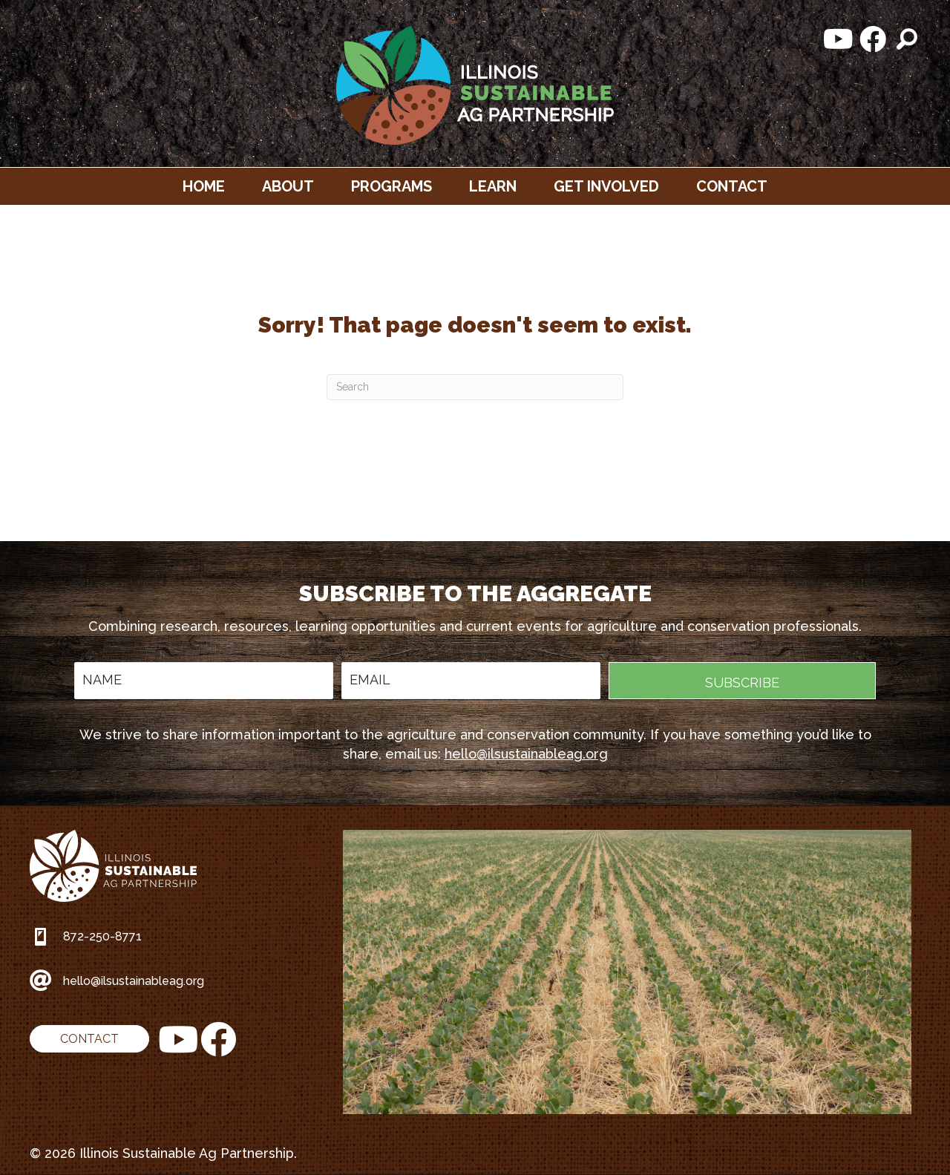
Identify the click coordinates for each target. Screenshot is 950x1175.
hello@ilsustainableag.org (526, 754)
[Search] (475, 387)
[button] (838, 39)
